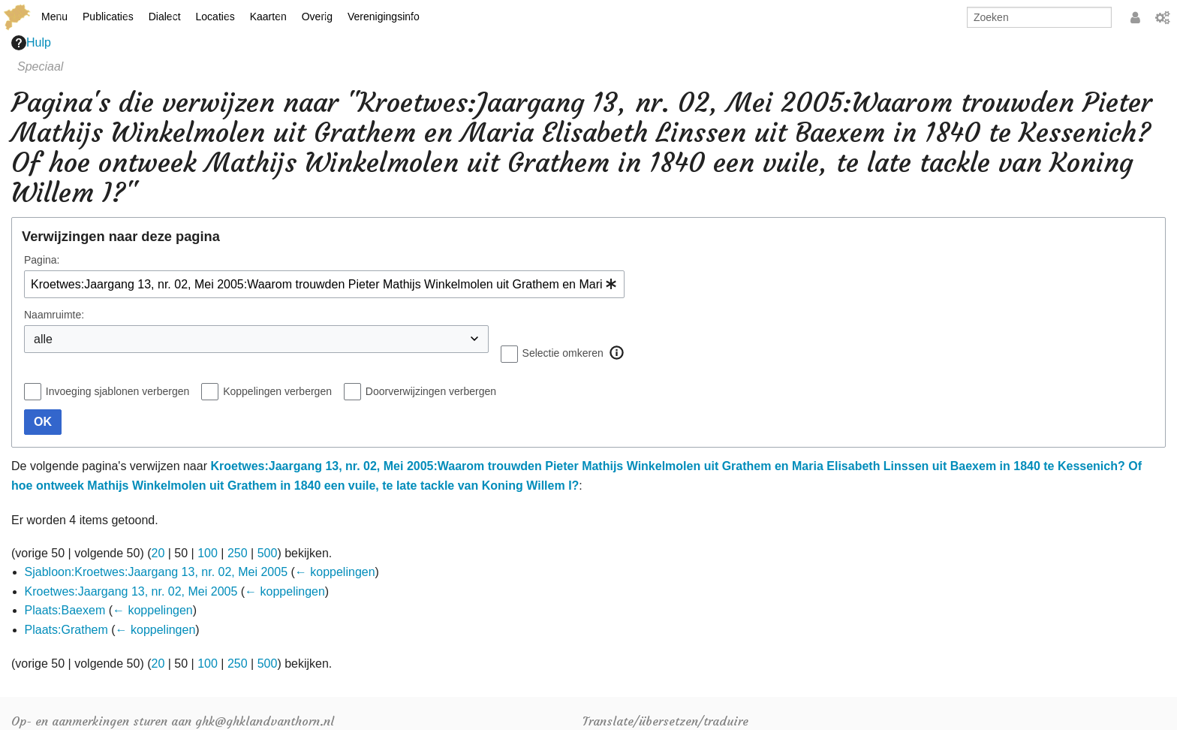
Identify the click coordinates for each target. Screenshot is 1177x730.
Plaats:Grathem (66, 629)
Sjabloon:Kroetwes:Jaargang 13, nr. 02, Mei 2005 (156, 572)
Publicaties (108, 17)
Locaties (215, 17)
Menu (54, 17)
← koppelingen (335, 572)
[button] (617, 353)
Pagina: (41, 260)
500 (267, 553)
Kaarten (268, 17)
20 (158, 553)
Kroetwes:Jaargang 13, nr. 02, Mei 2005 (131, 591)
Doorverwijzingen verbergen (431, 391)
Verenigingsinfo (384, 17)
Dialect (165, 17)
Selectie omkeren (563, 353)
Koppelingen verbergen (277, 391)
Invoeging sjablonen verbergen (117, 391)
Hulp (31, 42)
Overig (317, 17)
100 (207, 553)
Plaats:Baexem (65, 610)
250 (237, 553)
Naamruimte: (54, 315)
